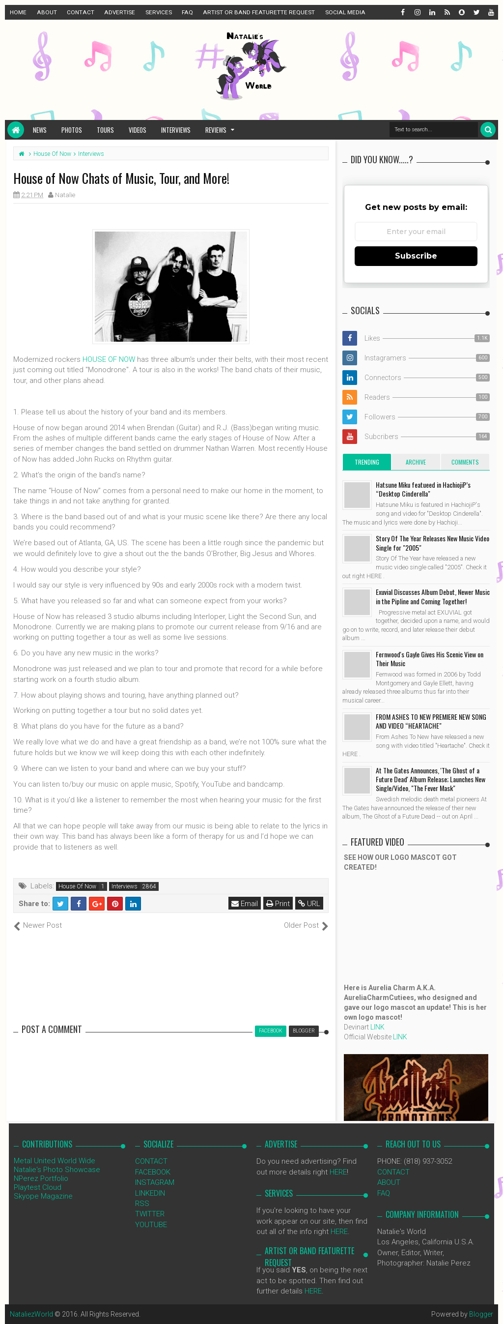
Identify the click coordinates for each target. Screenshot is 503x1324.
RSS (142, 1203)
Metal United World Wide (54, 1160)
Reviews (215, 130)
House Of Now (77, 886)
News (40, 130)
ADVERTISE (119, 12)
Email (244, 903)
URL (309, 903)
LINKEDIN (150, 1193)
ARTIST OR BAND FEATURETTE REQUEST (259, 12)
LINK (377, 1027)
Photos (71, 130)
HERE (338, 1172)
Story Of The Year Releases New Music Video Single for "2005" (432, 542)
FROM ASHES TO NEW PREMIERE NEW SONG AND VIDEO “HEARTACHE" (431, 721)
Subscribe (416, 256)
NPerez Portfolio (41, 1178)
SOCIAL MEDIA (345, 12)
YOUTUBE (151, 1224)
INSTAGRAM (154, 1182)
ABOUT (47, 12)
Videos (137, 130)
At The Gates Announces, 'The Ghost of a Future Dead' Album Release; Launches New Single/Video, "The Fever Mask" (430, 779)
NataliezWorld (31, 1314)
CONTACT (80, 12)
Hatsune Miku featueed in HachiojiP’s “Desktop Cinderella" (423, 489)
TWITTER (150, 1213)
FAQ (187, 12)
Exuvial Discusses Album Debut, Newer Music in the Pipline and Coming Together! (433, 596)
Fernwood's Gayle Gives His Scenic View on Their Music (429, 658)
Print (278, 903)
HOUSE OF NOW (109, 359)
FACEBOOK (152, 1172)
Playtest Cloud (37, 1187)
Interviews (176, 130)
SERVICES (158, 12)
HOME (18, 12)
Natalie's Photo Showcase (57, 1169)
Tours (105, 130)
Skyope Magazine (43, 1196)
